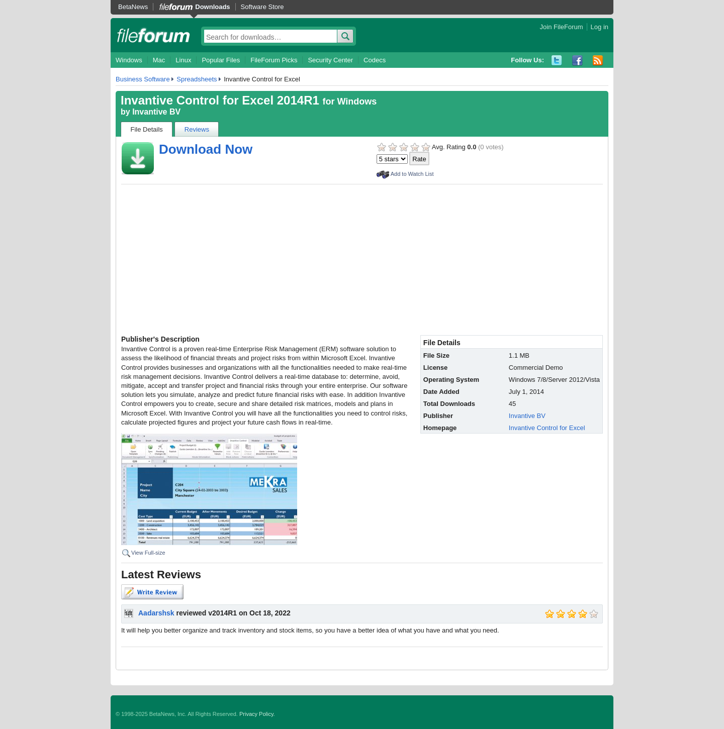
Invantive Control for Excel (547, 428)
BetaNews (133, 7)
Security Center (330, 60)
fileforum (154, 35)
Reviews (197, 129)
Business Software (143, 79)
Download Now (205, 149)
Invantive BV (156, 112)
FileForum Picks (273, 60)
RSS (598, 60)
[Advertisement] (362, 259)
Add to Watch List (412, 174)
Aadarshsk (156, 613)
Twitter (557, 60)
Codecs (375, 60)
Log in (599, 27)
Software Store (262, 7)
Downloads (212, 7)
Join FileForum (561, 27)
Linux (183, 60)
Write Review (152, 591)
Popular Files (221, 60)
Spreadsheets (196, 79)
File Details (147, 129)
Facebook (577, 60)
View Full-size (148, 553)
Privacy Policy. (257, 714)
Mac (159, 60)
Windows (129, 60)
